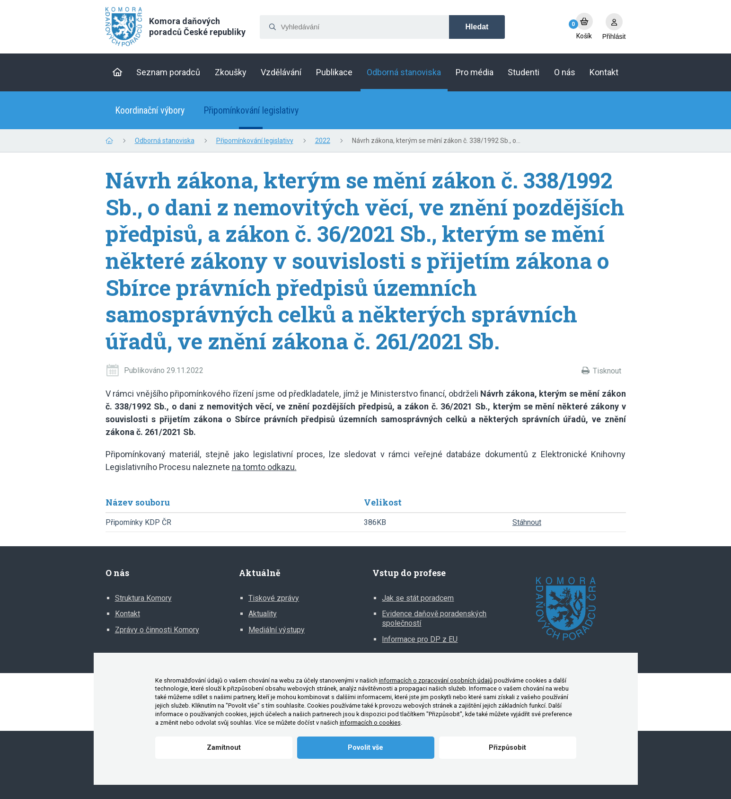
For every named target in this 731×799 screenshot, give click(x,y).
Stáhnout (526, 522)
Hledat (477, 27)
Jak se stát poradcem (418, 598)
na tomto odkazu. (264, 467)
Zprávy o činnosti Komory (157, 629)
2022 (322, 140)
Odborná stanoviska (164, 140)
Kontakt (127, 613)
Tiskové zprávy (273, 598)
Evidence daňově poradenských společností (434, 618)
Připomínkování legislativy (251, 110)
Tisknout (607, 370)
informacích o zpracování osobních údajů (436, 680)
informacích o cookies (370, 722)
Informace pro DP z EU (420, 639)
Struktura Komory (143, 598)
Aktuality (262, 613)
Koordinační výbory (150, 110)
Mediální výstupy (276, 629)
